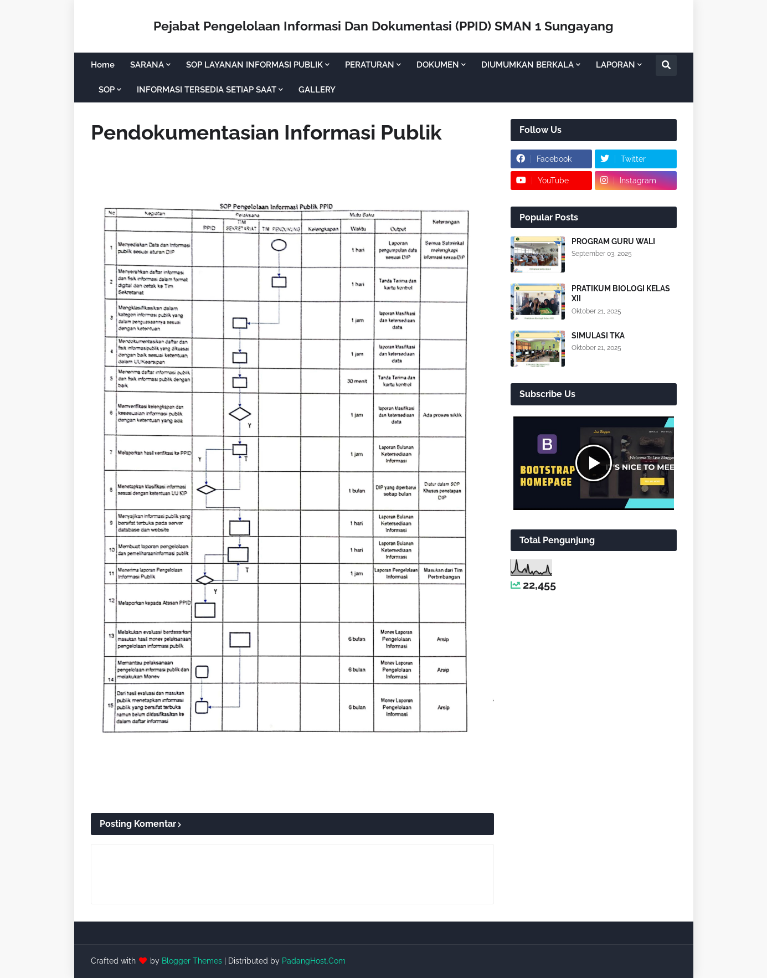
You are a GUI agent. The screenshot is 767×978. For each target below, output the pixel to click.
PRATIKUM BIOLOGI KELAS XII (621, 293)
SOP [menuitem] (107, 90)
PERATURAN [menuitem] (369, 65)
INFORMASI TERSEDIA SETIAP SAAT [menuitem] (206, 90)
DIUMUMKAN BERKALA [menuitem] (527, 65)
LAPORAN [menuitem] (615, 65)
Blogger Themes (192, 960)
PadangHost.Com (314, 960)
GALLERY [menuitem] (317, 90)
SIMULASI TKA (598, 335)
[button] (666, 65)
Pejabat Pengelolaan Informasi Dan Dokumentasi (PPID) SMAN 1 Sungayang (383, 25)
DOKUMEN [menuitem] (437, 65)
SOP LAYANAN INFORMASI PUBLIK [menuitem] (254, 65)
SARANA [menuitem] (147, 65)
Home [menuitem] (103, 65)
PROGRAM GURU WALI (613, 241)
